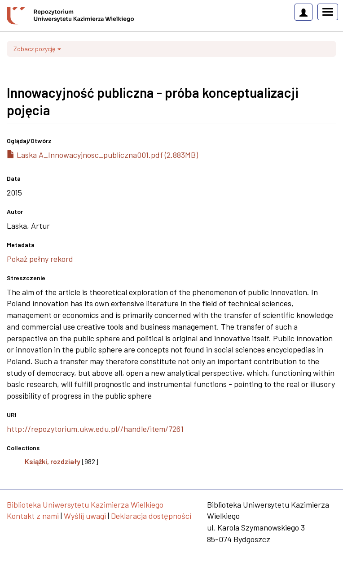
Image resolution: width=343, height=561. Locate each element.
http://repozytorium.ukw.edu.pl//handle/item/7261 (95, 429)
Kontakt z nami (33, 516)
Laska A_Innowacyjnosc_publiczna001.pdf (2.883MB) (102, 155)
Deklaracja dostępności (151, 516)
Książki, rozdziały (52, 461)
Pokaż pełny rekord (40, 259)
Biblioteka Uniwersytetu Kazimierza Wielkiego (85, 504)
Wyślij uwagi (85, 516)
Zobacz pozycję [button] (37, 48)
